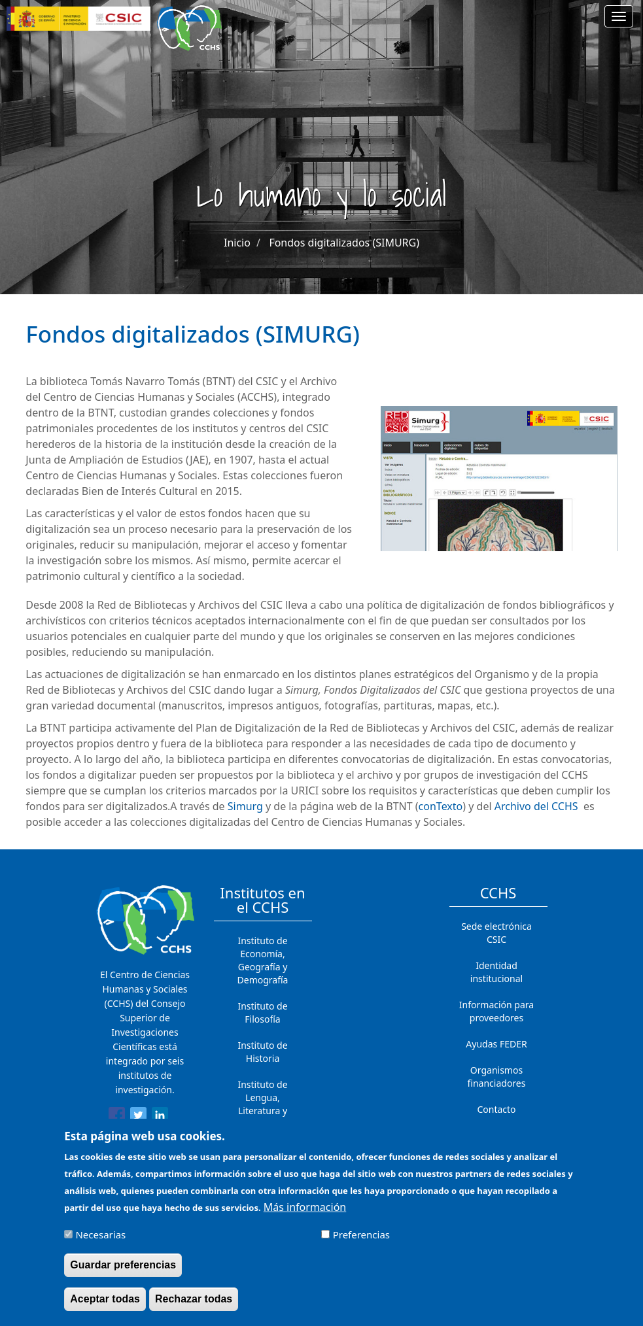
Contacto (496, 1109)
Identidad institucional (496, 972)
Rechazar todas (193, 1304)
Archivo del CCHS (536, 806)
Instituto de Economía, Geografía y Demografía (262, 960)
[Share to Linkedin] (160, 1117)
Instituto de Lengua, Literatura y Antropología (263, 1104)
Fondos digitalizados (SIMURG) (344, 242)
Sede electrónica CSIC (496, 932)
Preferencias (361, 1239)
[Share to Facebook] (117, 1117)
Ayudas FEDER (496, 1044)
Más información (305, 1212)
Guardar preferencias (123, 1270)
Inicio (237, 242)
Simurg (245, 806)
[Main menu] (618, 16)
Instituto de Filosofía (262, 1012)
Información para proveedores (496, 1011)
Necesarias (100, 1239)
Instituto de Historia (262, 1051)
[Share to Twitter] (138, 1117)
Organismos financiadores (497, 1076)
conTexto (441, 806)
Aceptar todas (105, 1304)
